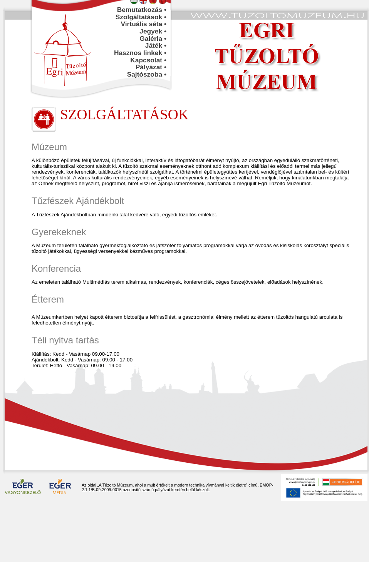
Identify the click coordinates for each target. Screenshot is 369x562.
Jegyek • (152, 31)
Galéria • (152, 38)
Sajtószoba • (146, 74)
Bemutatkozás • (141, 9)
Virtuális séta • (143, 24)
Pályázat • (151, 67)
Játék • (155, 45)
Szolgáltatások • (141, 17)
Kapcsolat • (148, 60)
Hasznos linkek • (140, 53)
